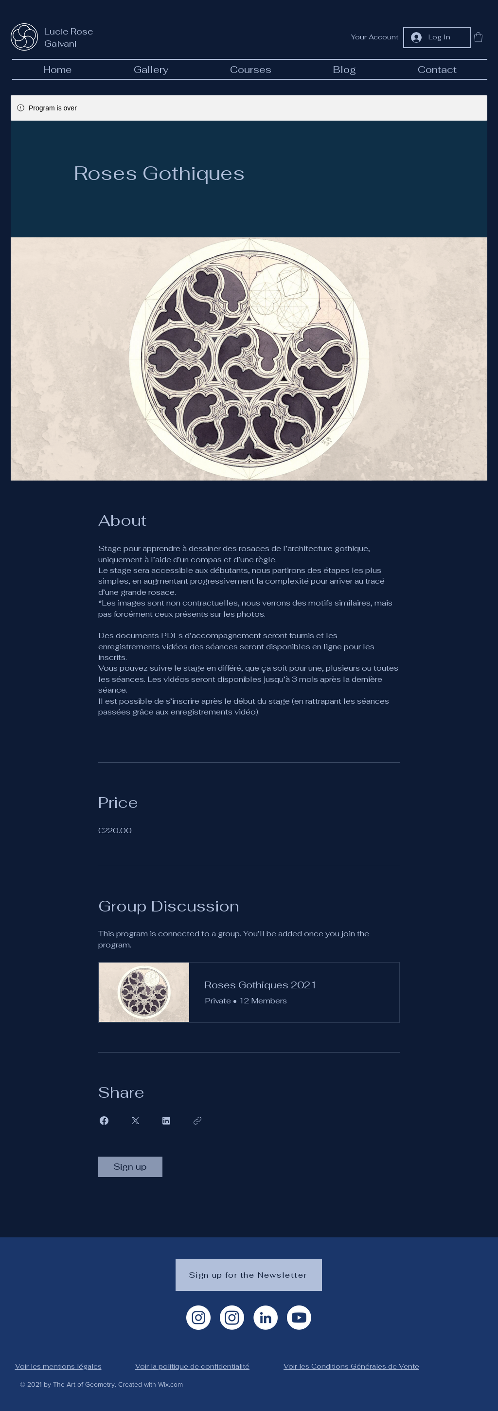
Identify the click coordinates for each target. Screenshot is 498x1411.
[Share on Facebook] (104, 1120)
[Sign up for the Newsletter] (249, 1275)
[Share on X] (135, 1120)
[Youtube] (299, 1317)
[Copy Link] (197, 1120)
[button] (478, 37)
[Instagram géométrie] (232, 1317)
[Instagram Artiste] (198, 1317)
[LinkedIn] (265, 1317)
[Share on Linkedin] (166, 1120)
